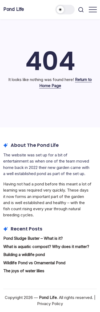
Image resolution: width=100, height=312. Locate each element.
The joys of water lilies (23, 270)
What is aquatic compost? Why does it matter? (46, 246)
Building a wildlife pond (24, 254)
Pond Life (13, 9)
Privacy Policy (50, 303)
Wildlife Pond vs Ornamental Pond (34, 262)
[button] (65, 9)
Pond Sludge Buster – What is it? (33, 238)
